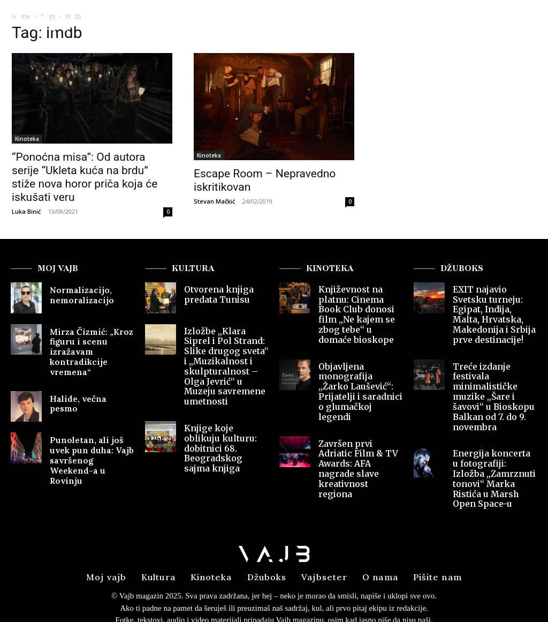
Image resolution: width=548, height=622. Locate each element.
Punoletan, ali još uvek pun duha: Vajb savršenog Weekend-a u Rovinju (90, 447)
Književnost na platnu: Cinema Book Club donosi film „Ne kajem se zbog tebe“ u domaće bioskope (359, 307)
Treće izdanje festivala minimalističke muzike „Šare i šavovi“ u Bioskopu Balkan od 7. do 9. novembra (495, 378)
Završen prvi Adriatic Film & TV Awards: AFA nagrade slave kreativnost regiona (358, 426)
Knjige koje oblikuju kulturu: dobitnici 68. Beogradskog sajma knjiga (223, 424)
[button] (517, 24)
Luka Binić (26, 211)
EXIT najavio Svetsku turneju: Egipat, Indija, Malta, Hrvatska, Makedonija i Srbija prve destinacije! (494, 311)
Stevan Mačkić (214, 201)
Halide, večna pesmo (87, 392)
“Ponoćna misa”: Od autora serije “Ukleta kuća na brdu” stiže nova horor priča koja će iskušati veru (84, 177)
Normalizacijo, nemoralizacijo (77, 293)
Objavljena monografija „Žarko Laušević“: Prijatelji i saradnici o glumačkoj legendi (359, 369)
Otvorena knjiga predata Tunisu (215, 293)
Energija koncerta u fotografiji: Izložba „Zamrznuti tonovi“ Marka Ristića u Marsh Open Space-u (495, 439)
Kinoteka (27, 139)
